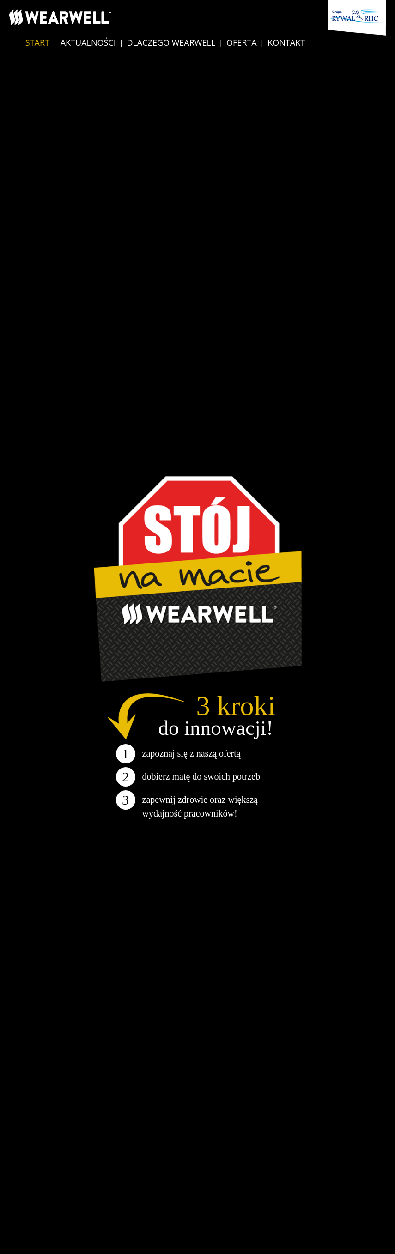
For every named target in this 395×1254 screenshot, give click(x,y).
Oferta (241, 42)
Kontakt (286, 42)
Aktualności (88, 42)
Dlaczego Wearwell (171, 42)
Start (37, 42)
